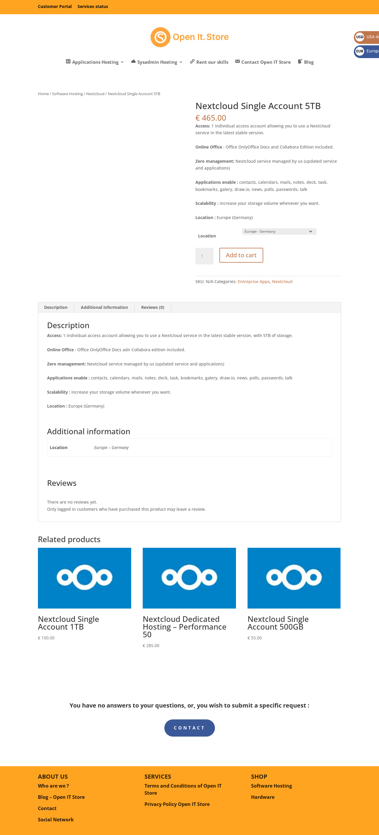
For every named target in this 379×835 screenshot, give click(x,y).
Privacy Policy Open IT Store (177, 804)
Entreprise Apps (254, 281)
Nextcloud (95, 93)
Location (207, 236)
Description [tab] (56, 307)
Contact (189, 728)
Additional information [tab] (104, 307)
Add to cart (241, 255)
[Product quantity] (204, 256)
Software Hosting (67, 93)
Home (43, 93)
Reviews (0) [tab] (152, 307)
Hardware (262, 797)
